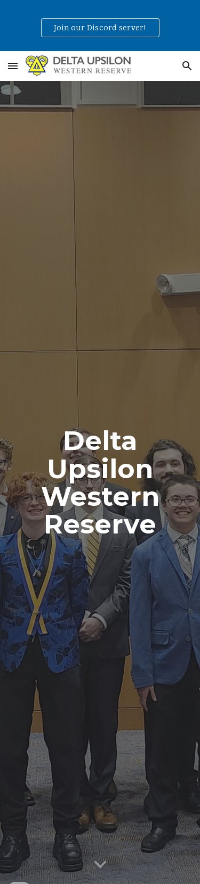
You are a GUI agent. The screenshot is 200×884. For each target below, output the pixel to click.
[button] (13, 65)
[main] (100, 482)
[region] (100, 25)
